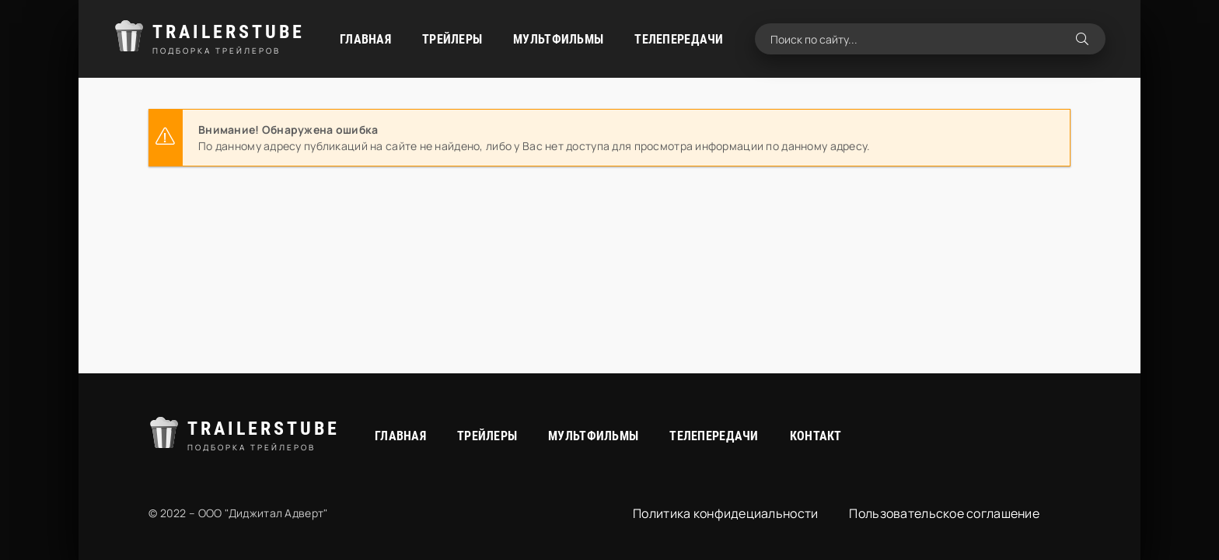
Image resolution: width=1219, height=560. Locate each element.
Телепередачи (678, 39)
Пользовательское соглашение (944, 513)
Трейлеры (452, 39)
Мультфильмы (558, 39)
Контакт (816, 436)
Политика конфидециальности (725, 513)
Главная (365, 39)
